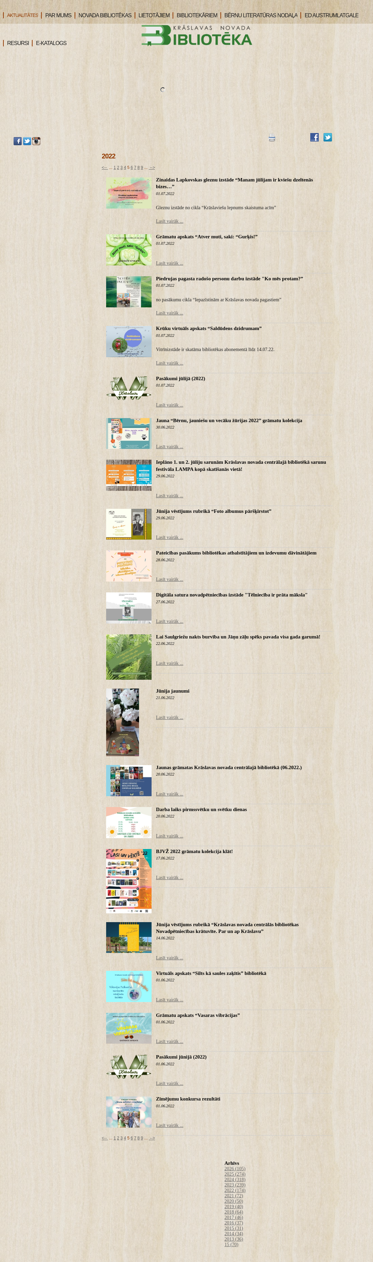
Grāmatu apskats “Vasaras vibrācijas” (198, 1015)
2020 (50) (233, 1201)
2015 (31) (233, 1228)
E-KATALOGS (49, 43)
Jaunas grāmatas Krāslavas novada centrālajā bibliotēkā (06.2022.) (229, 767)
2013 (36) (233, 1239)
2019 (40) (233, 1206)
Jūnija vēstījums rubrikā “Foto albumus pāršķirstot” (213, 511)
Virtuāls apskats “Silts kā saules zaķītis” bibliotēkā (211, 973)
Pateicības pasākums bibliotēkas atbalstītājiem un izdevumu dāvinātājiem (236, 553)
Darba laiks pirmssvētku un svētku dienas (201, 809)
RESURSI (16, 43)
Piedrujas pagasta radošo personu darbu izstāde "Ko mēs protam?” (229, 278)
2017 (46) (233, 1217)
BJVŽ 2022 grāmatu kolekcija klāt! (194, 851)
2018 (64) (233, 1212)
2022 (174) (235, 1190)
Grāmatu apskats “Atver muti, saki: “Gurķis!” (207, 236)
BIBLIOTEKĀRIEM (195, 15)
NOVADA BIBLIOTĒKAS (103, 15)
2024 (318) (235, 1179)
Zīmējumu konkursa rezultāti (188, 1099)
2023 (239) (235, 1185)
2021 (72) (233, 1195)
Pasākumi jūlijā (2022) (180, 378)
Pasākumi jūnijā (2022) (181, 1057)
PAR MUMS (56, 15)
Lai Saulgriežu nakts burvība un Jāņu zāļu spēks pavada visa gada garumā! (238, 636)
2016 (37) (233, 1222)
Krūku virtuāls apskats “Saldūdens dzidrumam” (209, 328)
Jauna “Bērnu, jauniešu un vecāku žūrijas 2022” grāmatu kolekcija (229, 420)
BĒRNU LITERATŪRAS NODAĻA (259, 15)
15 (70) (231, 1244)
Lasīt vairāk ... (169, 221)
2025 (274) (235, 1174)
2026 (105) (235, 1168)
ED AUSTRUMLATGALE (329, 15)
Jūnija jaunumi (173, 691)
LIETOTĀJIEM (152, 15)
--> (152, 167)
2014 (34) (233, 1233)
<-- (105, 167)
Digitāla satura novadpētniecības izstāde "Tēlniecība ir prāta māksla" (232, 594)
